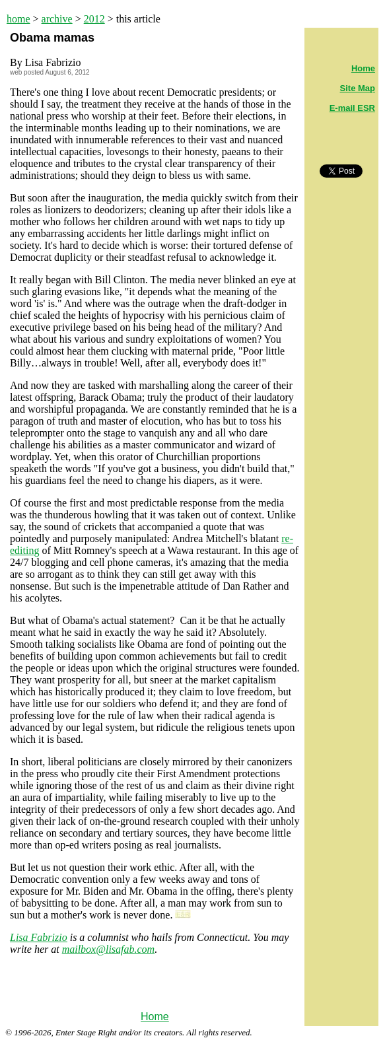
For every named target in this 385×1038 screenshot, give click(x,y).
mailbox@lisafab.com (108, 949)
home (18, 18)
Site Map (357, 88)
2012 (94, 18)
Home (155, 1016)
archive (57, 18)
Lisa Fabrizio (38, 937)
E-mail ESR (352, 108)
